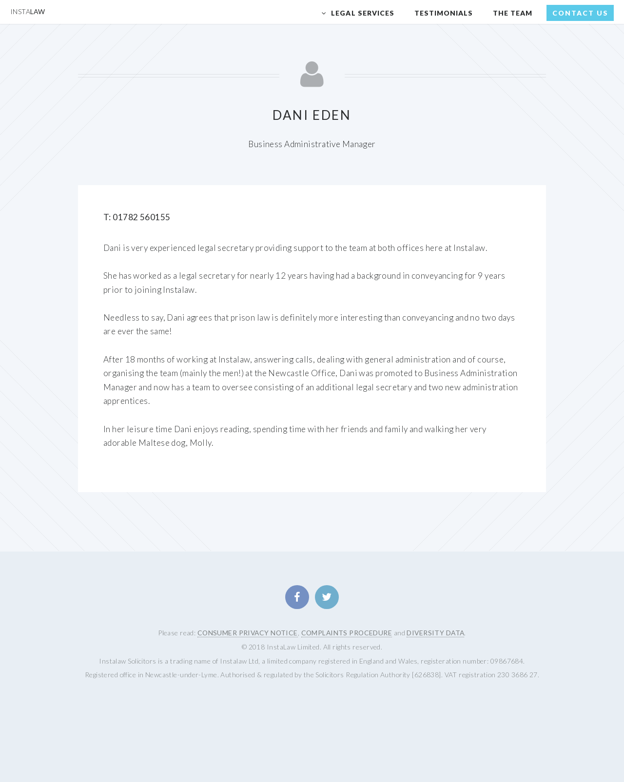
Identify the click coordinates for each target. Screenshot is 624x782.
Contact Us (580, 13)
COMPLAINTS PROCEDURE (346, 633)
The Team (512, 13)
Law (27, 11)
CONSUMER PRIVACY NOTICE (247, 633)
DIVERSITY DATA (435, 633)
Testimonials (443, 13)
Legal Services (362, 13)
